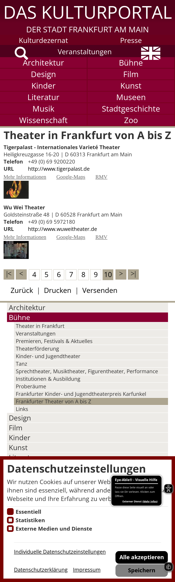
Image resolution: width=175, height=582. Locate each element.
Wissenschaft (43, 120)
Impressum (87, 569)
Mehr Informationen (25, 177)
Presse (131, 40)
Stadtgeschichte (131, 108)
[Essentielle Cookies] (10, 511)
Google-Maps (70, 177)
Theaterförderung (37, 348)
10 (108, 274)
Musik (43, 108)
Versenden (99, 290)
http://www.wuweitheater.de (62, 229)
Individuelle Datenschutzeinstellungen (60, 551)
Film (131, 74)
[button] (87, 17)
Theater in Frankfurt (40, 326)
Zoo (131, 120)
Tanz (21, 363)
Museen (131, 97)
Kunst (130, 85)
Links (22, 409)
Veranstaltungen (85, 51)
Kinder (43, 85)
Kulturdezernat (43, 40)
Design (43, 74)
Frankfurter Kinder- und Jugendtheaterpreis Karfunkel (81, 393)
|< (9, 273)
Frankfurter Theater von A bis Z (53, 401)
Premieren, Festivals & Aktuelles (54, 341)
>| (133, 273)
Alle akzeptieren (141, 557)
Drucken (57, 290)
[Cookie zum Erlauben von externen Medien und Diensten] (10, 528)
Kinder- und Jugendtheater (48, 356)
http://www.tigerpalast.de (59, 168)
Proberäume (31, 386)
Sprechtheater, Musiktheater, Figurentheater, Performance (87, 371)
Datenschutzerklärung (41, 569)
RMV (101, 177)
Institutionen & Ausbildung (48, 378)
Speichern (141, 570)
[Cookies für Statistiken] (10, 520)
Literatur (43, 97)
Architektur (43, 62)
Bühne (131, 62)
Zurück (22, 290)
